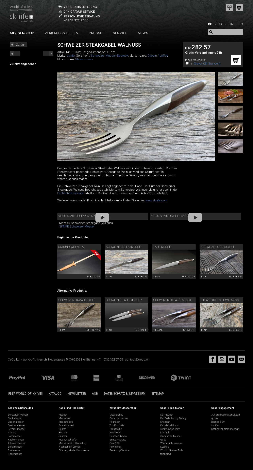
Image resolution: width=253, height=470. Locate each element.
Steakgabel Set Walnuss (220, 300)
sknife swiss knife (170, 428)
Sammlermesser (119, 418)
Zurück (20, 45)
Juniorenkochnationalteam (226, 414)
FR (220, 24)
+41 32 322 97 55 (76, 20)
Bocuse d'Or (218, 421)
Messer (63, 414)
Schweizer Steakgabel (218, 247)
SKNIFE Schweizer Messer (77, 226)
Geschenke (115, 432)
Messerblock (66, 421)
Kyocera (164, 446)
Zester (62, 428)
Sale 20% (115, 443)
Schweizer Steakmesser (124, 247)
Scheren (63, 436)
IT (242, 24)
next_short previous (15, 53)
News (143, 33)
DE (210, 24)
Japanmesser (16, 421)
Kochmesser (15, 436)
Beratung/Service (119, 450)
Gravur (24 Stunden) (207, 63)
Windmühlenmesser (171, 443)
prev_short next (48, 53)
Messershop (22, 33)
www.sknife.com (156, 200)
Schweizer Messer (103, 55)
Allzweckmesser (17, 443)
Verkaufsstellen (61, 33)
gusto (214, 418)
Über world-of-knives (25, 393)
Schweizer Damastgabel (76, 300)
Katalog (55, 393)
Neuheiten (115, 421)
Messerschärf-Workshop (72, 443)
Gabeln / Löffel (157, 55)
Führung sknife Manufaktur (74, 450)
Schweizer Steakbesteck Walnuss (179, 300)
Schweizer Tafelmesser (124, 300)
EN (231, 24)
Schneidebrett (66, 425)
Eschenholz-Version (70, 193)
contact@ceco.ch (137, 359)
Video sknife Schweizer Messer (81, 216)
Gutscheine (116, 428)
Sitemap (157, 393)
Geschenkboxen (118, 436)
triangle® (165, 453)
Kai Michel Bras (169, 425)
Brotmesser (14, 450)
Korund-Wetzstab (71, 247)
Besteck (122, 55)
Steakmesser (84, 59)
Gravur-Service (118, 439)
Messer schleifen (68, 439)
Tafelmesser (163, 247)
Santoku (12, 432)
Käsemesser (15, 453)
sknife (71, 55)
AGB (95, 393)
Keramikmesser (16, 428)
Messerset (64, 418)
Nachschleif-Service (69, 446)
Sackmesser (15, 418)
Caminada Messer (170, 436)
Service (120, 33)
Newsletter (77, 393)
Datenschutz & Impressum (124, 393)
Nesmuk (164, 432)
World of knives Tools (171, 450)
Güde (163, 439)
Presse (95, 33)
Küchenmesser (16, 439)
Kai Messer (166, 414)
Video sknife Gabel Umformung (174, 216)
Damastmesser (16, 425)
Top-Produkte (117, 425)
